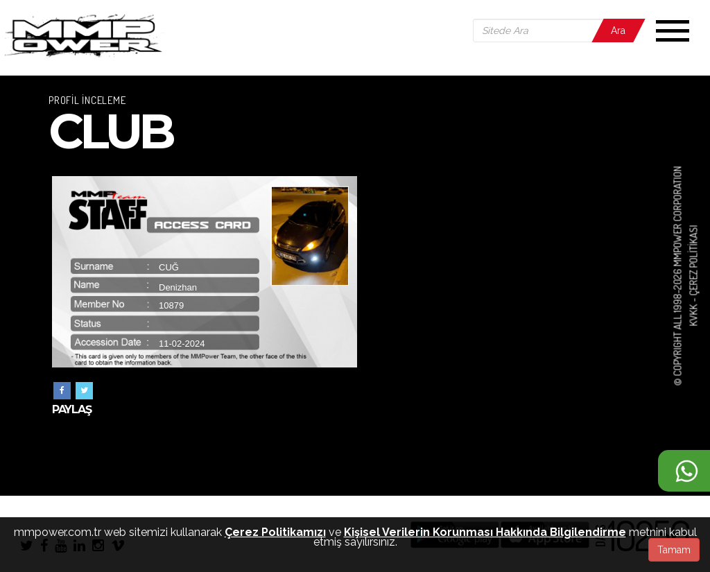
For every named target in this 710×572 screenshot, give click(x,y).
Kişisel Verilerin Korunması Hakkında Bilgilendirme (485, 532)
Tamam (674, 549)
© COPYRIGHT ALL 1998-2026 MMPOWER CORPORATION (677, 275)
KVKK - (693, 311)
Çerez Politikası (693, 260)
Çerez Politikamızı (275, 532)
